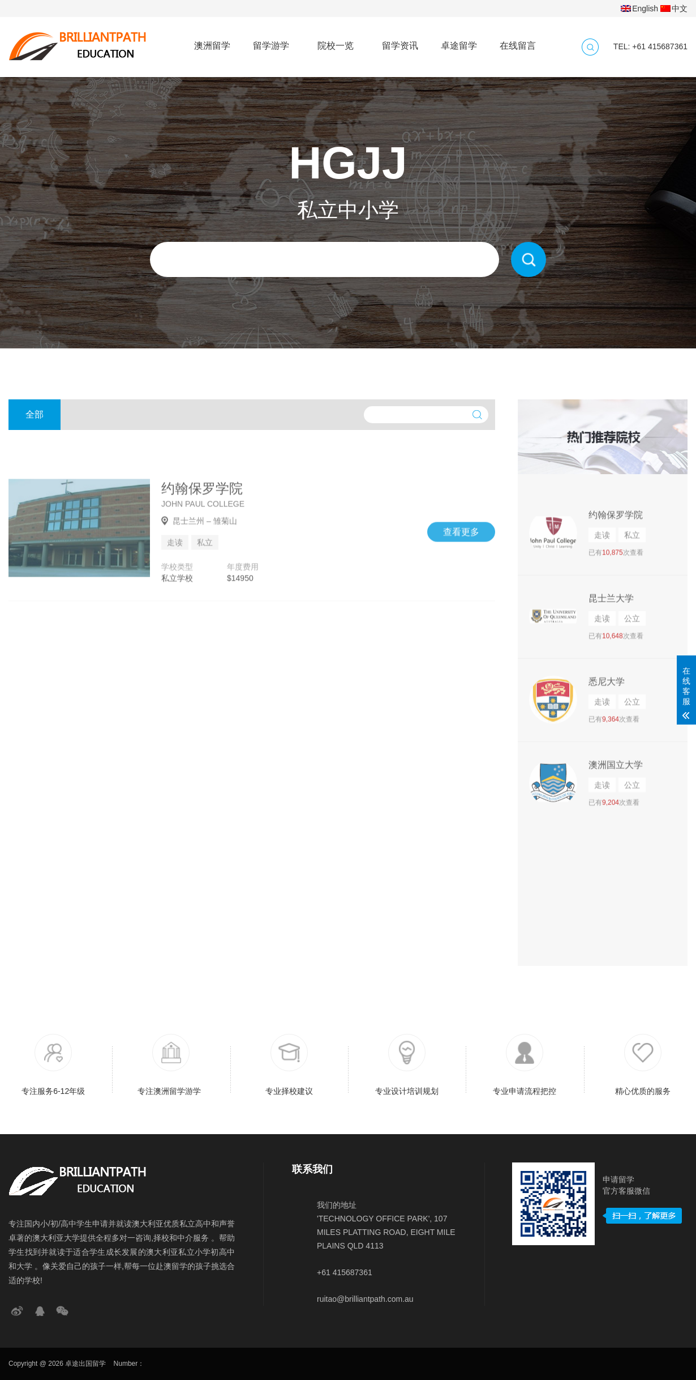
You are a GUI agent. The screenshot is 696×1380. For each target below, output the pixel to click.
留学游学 (271, 40)
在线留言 (518, 40)
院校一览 (335, 40)
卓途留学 (459, 40)
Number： (129, 1364)
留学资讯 (400, 40)
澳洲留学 (212, 40)
